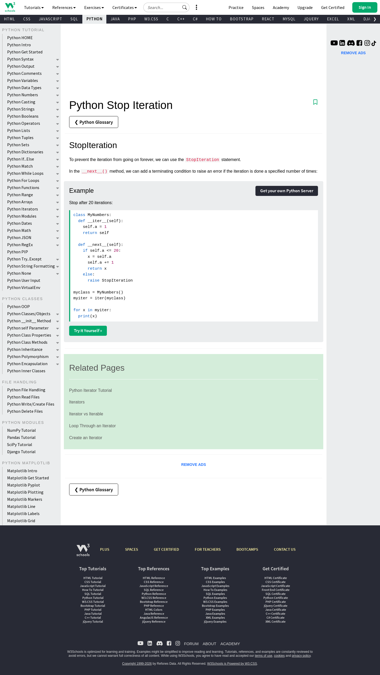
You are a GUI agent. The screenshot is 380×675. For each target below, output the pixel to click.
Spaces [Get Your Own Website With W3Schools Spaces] (258, 7)
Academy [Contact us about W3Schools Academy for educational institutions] (281, 7)
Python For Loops (23, 180)
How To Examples (215, 590)
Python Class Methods (27, 342)
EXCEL (333, 18)
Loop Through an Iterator (92, 426)
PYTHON (94, 18)
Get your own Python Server (286, 191)
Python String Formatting (31, 266)
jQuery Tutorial (93, 621)
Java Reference (154, 614)
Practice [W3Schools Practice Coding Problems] (236, 7)
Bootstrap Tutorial (92, 606)
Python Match (20, 166)
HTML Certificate (275, 578)
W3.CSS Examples (215, 602)
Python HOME (20, 37)
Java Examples (215, 614)
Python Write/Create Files (30, 404)
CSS (27, 18)
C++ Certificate (275, 614)
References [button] (64, 7)
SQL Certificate (275, 594)
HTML (9, 18)
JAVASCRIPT (50, 18)
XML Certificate (275, 621)
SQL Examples (215, 594)
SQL (74, 18)
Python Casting (21, 101)
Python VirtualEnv (23, 287)
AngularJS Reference (154, 617)
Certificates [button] (124, 7)
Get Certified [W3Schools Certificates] (332, 7)
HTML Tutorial (92, 578)
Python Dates (19, 223)
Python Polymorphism (28, 356)
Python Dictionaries (25, 151)
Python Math (19, 230)
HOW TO (214, 18)
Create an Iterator (85, 437)
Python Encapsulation (27, 363)
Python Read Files (23, 397)
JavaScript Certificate (275, 586)
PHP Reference (154, 606)
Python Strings (21, 109)
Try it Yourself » (88, 330)
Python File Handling (26, 389)
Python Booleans (23, 116)
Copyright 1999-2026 (137, 663)
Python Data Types (24, 87)
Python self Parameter (28, 327)
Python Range (20, 194)
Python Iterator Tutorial (90, 390)
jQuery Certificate (275, 606)
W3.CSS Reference (153, 598)
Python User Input (23, 280)
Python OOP (18, 306)
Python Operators (23, 123)
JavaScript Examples (215, 586)
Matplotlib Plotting (25, 492)
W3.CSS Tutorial (93, 602)
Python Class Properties (29, 335)
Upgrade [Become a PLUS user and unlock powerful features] (305, 7)
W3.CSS (151, 18)
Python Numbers (22, 94)
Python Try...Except (24, 258)
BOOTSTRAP (242, 18)
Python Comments (24, 73)
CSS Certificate (275, 582)
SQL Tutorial (92, 594)
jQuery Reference (153, 621)
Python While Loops (25, 173)
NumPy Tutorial (21, 430)
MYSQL (289, 18)
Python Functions (23, 187)
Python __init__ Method (29, 320)
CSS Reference (154, 582)
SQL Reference (154, 590)
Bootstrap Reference (154, 602)
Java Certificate (275, 610)
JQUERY (311, 18)
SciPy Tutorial (19, 444)
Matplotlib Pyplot (23, 485)
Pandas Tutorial (21, 437)
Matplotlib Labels (23, 513)
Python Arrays (20, 201)
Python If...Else (20, 159)
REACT (268, 18)
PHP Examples (215, 610)
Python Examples (215, 598)
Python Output (21, 66)
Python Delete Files (25, 411)
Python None (19, 273)
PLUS (104, 549)
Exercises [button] (94, 7)
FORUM (191, 643)
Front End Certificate (275, 590)
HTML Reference (154, 578)
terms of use (263, 656)
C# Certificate (275, 617)
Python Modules (21, 216)
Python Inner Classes (26, 370)
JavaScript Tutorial (93, 586)
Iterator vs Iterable (86, 414)
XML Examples (215, 617)
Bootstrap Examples (215, 606)
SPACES (131, 549)
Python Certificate (275, 598)
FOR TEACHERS (208, 549)
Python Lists (18, 130)
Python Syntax (20, 59)
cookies (279, 656)
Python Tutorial (92, 598)
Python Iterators (22, 209)
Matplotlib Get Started (28, 477)
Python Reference (154, 594)
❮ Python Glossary (93, 122)
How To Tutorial (92, 590)
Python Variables (22, 80)
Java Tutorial (93, 614)
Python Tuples (20, 137)
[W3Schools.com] (83, 552)
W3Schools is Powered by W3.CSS (232, 663)
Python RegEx (20, 244)
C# (195, 18)
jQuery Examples (215, 621)
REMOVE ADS (193, 464)
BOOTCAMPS (247, 549)
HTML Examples (215, 578)
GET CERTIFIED (166, 549)
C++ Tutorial (93, 617)
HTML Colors (153, 610)
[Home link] (10, 7)
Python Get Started (24, 51)
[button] (184, 7)
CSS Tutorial (92, 582)
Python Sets (18, 144)
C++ (181, 18)
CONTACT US (285, 549)
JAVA (115, 18)
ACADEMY (230, 643)
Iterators (77, 402)
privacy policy (301, 656)
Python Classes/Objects (28, 313)
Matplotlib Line (21, 506)
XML (351, 18)
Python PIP (17, 251)
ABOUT (209, 643)
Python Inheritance (24, 349)
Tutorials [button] (34, 7)
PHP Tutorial (92, 610)
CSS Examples (215, 582)
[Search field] (166, 7)
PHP (132, 18)
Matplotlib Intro (22, 470)
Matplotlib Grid (21, 520)
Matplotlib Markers (24, 499)
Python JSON (19, 237)
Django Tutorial (21, 451)
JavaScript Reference (153, 586)
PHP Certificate (275, 602)
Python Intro (19, 44)
